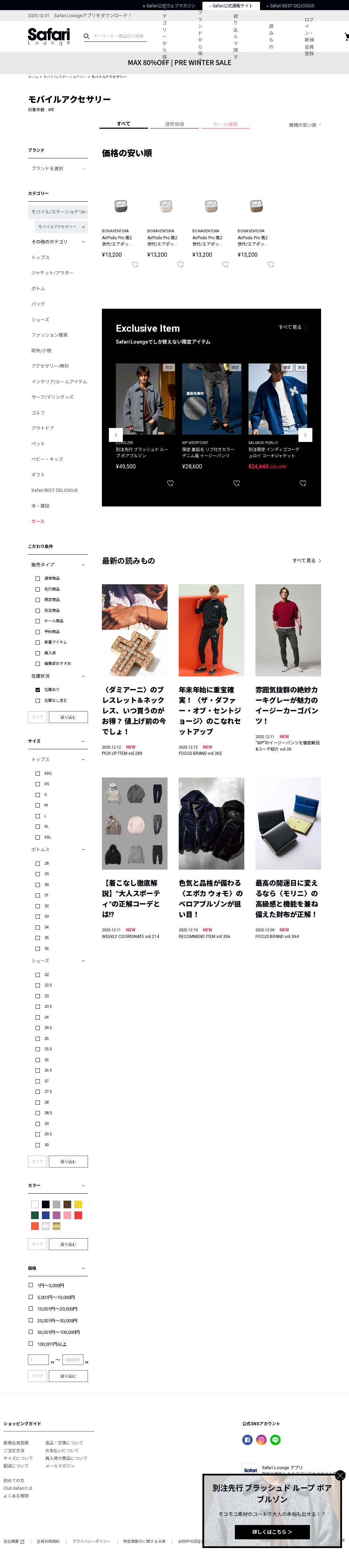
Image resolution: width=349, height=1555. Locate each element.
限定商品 (52, 600)
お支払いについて (62, 1450)
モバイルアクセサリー (57, 227)
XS (46, 784)
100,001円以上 (52, 1344)
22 (46, 974)
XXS (48, 773)
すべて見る (290, 327)
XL (46, 826)
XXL (47, 837)
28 (46, 863)
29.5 (48, 1134)
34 (46, 927)
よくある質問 (16, 1496)
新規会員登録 (16, 1443)
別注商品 (52, 610)
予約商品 (52, 632)
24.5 (48, 1028)
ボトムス (40, 849)
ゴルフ (38, 412)
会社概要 (13, 1541)
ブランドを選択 (47, 168)
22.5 (48, 985)
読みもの (271, 37)
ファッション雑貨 (49, 335)
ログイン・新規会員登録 (309, 37)
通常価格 (174, 124)
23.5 (48, 1006)
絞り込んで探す (235, 37)
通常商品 (52, 578)
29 (46, 874)
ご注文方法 (13, 1450)
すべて (124, 124)
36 (46, 948)
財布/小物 (41, 350)
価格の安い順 (302, 125)
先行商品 (52, 589)
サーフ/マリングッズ (52, 397)
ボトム (38, 288)
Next (305, 435)
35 (46, 938)
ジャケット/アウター (52, 273)
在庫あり (52, 690)
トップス (40, 257)
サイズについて (18, 1458)
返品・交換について (64, 1443)
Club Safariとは (17, 1488)
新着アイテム (55, 642)
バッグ (38, 304)
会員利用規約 (48, 1541)
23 (46, 996)
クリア (37, 717)
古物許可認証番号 (193, 1541)
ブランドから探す (200, 36)
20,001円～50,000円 (57, 1320)
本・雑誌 (40, 506)
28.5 (48, 1113)
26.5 (48, 1070)
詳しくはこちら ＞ (272, 1532)
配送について (16, 1466)
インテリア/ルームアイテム (59, 381)
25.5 (48, 1049)
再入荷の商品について (66, 1458)
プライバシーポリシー (91, 1541)
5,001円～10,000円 (56, 1297)
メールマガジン (60, 1466)
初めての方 (13, 1480)
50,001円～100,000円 (58, 1332)
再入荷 (50, 653)
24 (46, 1017)
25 (46, 1038)
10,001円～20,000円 (57, 1309)
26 (46, 1060)
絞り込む (68, 717)
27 (46, 1081)
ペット (38, 443)
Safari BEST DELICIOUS (54, 490)
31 (46, 895)
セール (38, 521)
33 (46, 916)
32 (46, 906)
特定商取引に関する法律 (144, 1541)
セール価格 (225, 124)
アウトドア (42, 428)
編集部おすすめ (57, 663)
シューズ (40, 319)
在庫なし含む (55, 700)
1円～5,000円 (50, 1285)
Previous (116, 435)
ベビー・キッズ (47, 459)
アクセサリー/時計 (50, 366)
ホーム (33, 77)
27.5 (48, 1091)
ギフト (38, 475)
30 (46, 884)
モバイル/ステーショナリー (65, 77)
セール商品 (54, 621)
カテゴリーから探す (164, 36)
